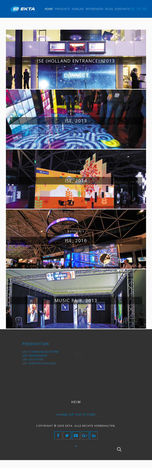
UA (138, 9)
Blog (109, 9)
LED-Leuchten (35, 358)
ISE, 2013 (76, 121)
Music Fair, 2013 (76, 300)
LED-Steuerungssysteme (40, 352)
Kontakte (122, 9)
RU (145, 9)
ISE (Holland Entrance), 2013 (76, 61)
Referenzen (94, 9)
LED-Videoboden (36, 355)
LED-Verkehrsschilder (39, 361)
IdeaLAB (78, 9)
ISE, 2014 (76, 181)
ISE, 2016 (76, 240)
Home (49, 9)
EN (132, 9)
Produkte (62, 9)
